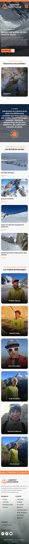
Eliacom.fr (14, 542)
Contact (5, 507)
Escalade (19, 502)
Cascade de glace (22, 510)
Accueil (5, 499)
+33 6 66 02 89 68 (6, 525)
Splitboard (20, 518)
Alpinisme (20, 507)
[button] (26, 6)
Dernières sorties (8, 504)
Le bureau (6, 502)
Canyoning (6, 94)
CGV (15, 540)
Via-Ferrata (20, 504)
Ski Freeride (20, 515)
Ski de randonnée (22, 512)
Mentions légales (9, 540)
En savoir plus (6, 50)
